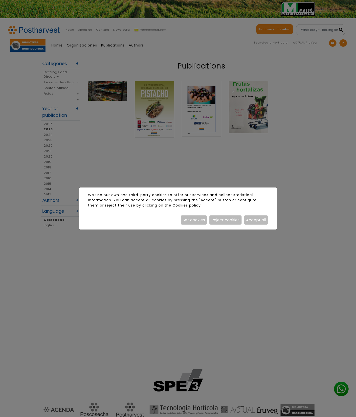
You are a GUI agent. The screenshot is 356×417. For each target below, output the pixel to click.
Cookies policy (187, 205)
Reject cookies (225, 220)
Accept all (256, 220)
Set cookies (194, 220)
